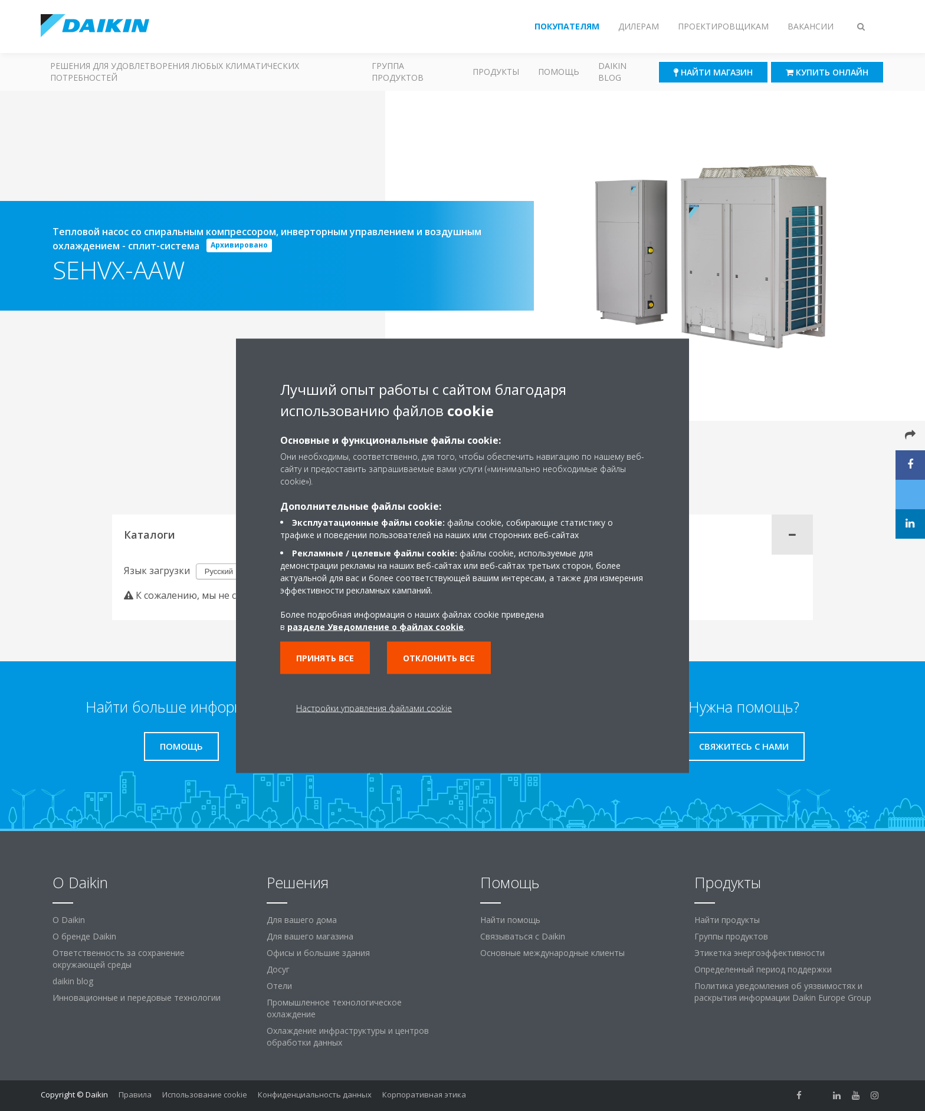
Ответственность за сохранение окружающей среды (119, 958)
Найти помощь (510, 919)
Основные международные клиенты (552, 952)
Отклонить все (439, 657)
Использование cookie (204, 1094)
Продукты (496, 71)
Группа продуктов (398, 71)
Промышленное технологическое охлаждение (334, 1008)
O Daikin (69, 919)
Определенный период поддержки (763, 969)
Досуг (278, 969)
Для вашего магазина (310, 936)
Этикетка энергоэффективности (759, 952)
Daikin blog (612, 71)
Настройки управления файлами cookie (374, 707)
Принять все (325, 657)
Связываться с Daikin (522, 936)
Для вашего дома (302, 919)
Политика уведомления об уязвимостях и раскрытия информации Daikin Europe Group (782, 991)
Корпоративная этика (424, 1094)
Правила (135, 1094)
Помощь (558, 71)
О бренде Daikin (84, 936)
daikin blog (73, 981)
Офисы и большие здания (318, 952)
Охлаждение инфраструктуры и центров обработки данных (348, 1036)
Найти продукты (727, 919)
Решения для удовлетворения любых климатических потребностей (174, 71)
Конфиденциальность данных (315, 1094)
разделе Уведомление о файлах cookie (375, 626)
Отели (279, 985)
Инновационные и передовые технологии (137, 997)
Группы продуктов (731, 936)
